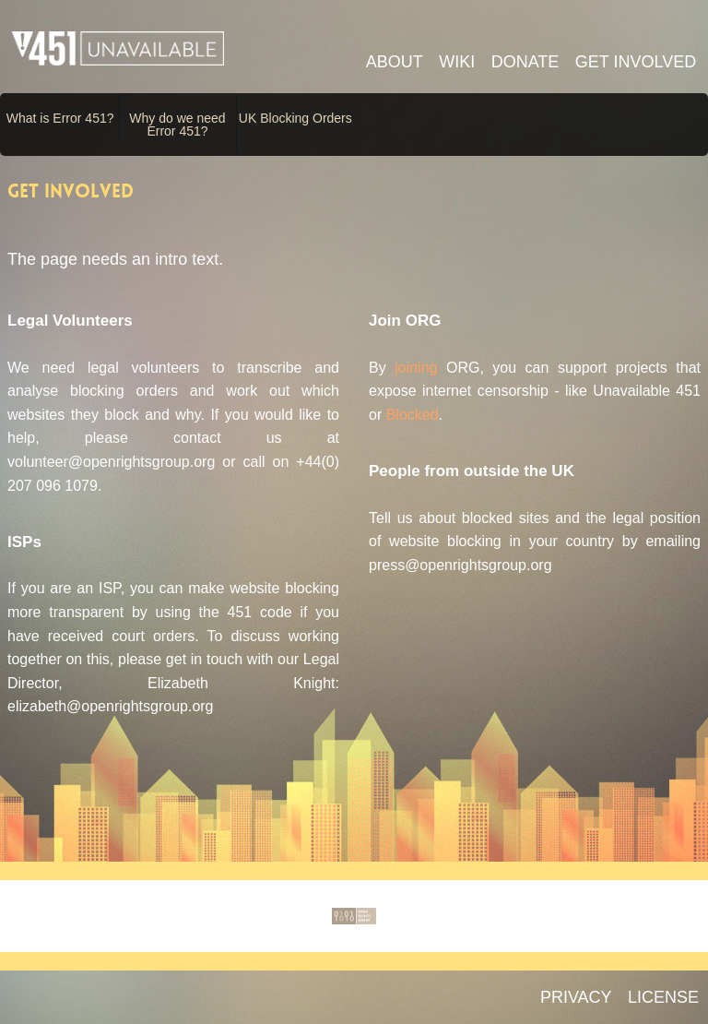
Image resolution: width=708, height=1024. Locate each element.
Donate (525, 62)
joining (416, 367)
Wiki (457, 62)
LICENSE (663, 997)
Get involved (635, 62)
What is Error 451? (60, 118)
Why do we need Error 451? (177, 124)
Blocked (412, 415)
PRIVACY (576, 997)
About (394, 62)
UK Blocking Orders (295, 118)
